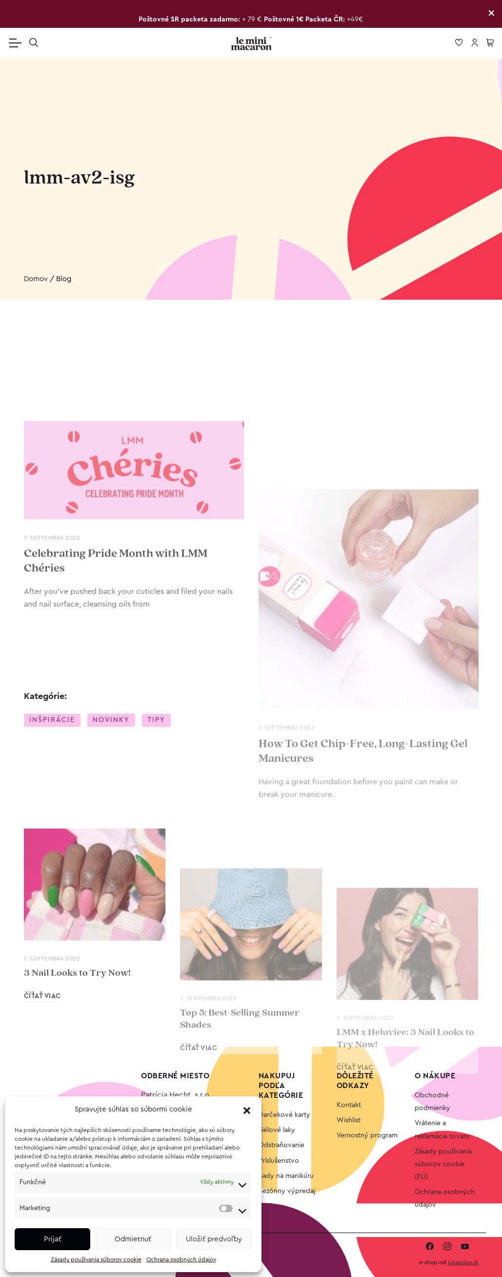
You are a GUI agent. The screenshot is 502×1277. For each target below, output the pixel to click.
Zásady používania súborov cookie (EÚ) (443, 1164)
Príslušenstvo (279, 1160)
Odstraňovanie (281, 1145)
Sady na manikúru (286, 1176)
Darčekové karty (284, 1115)
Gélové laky (277, 1130)
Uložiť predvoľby (214, 1239)
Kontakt (349, 1105)
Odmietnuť (133, 1239)
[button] (247, 1110)
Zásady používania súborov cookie (96, 1259)
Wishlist (349, 1120)
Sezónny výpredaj (287, 1191)
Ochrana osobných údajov (181, 1259)
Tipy (156, 720)
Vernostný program (367, 1135)
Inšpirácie (52, 720)
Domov (36, 279)
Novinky (111, 720)
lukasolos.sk (463, 1262)
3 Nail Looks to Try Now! (77, 1053)
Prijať (52, 1239)
